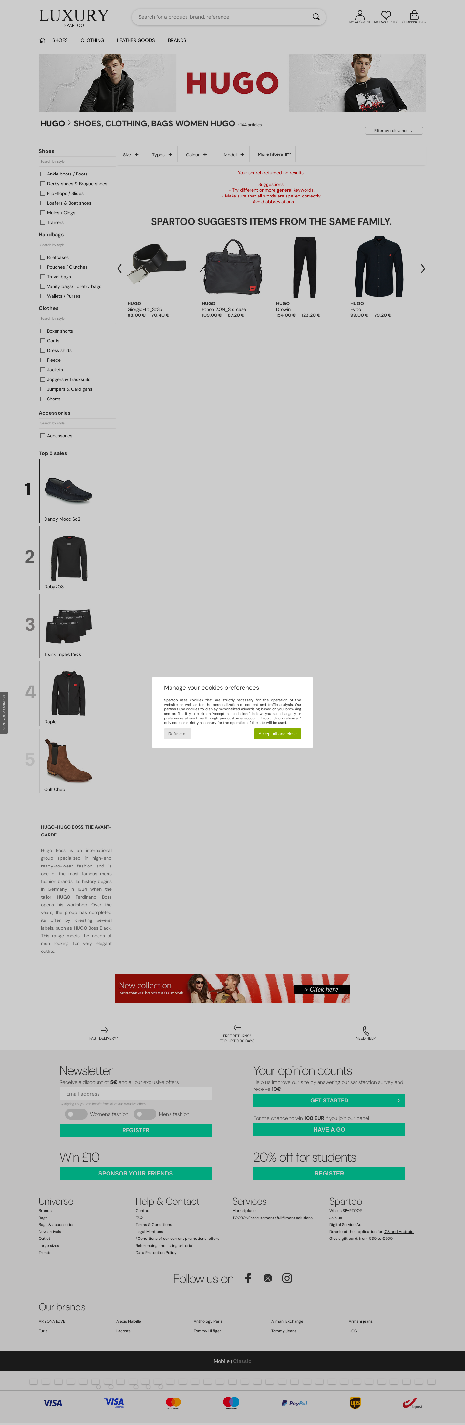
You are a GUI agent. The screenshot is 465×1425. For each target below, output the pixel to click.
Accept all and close (278, 733)
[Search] (316, 17)
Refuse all (177, 733)
